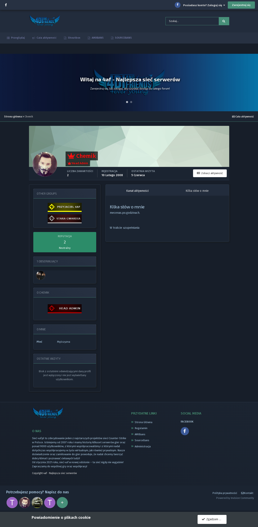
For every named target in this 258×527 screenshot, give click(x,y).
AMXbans (140, 434)
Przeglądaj (17, 37)
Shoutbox (73, 37)
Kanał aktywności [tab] (137, 191)
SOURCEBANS (123, 37)
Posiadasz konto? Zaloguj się (204, 5)
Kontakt (247, 493)
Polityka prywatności (224, 493)
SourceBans (142, 440)
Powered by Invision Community (235, 497)
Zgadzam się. (212, 519)
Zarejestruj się (241, 5)
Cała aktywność (46, 37)
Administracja (143, 446)
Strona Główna (143, 422)
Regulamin (141, 428)
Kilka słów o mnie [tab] (197, 191)
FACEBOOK (187, 421)
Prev (5, 82)
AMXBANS (97, 37)
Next (252, 82)
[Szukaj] (186, 21)
